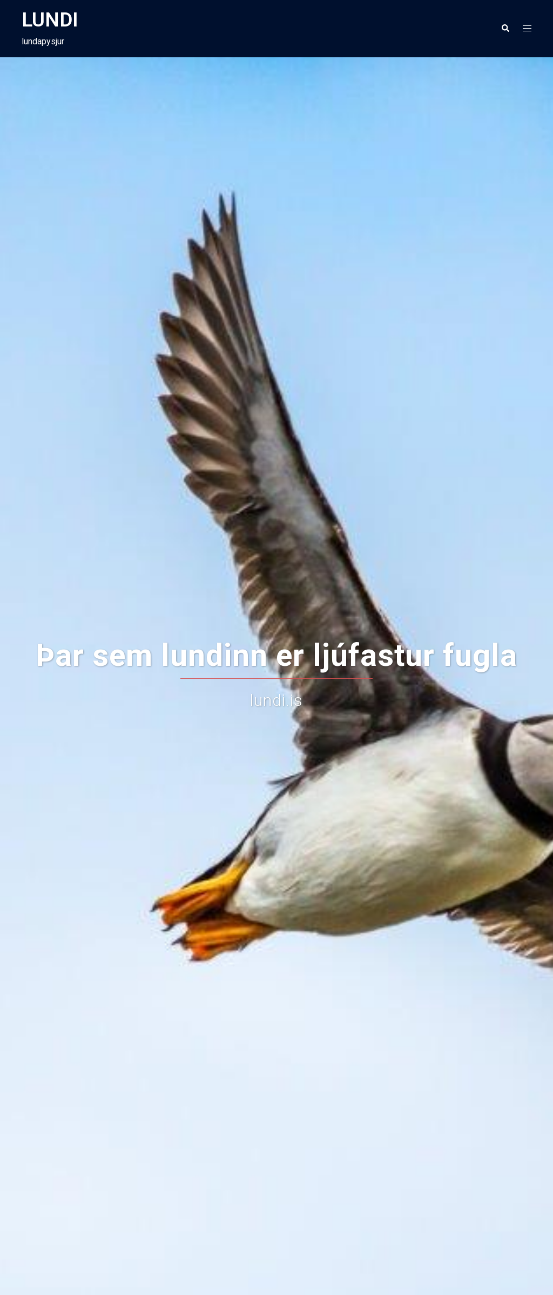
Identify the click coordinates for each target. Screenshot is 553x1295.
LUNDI (50, 19)
